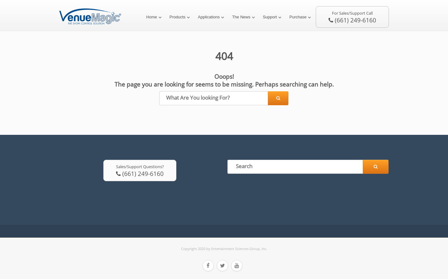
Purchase (297, 17)
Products (177, 17)
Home (151, 17)
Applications (209, 17)
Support (270, 17)
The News (241, 17)
